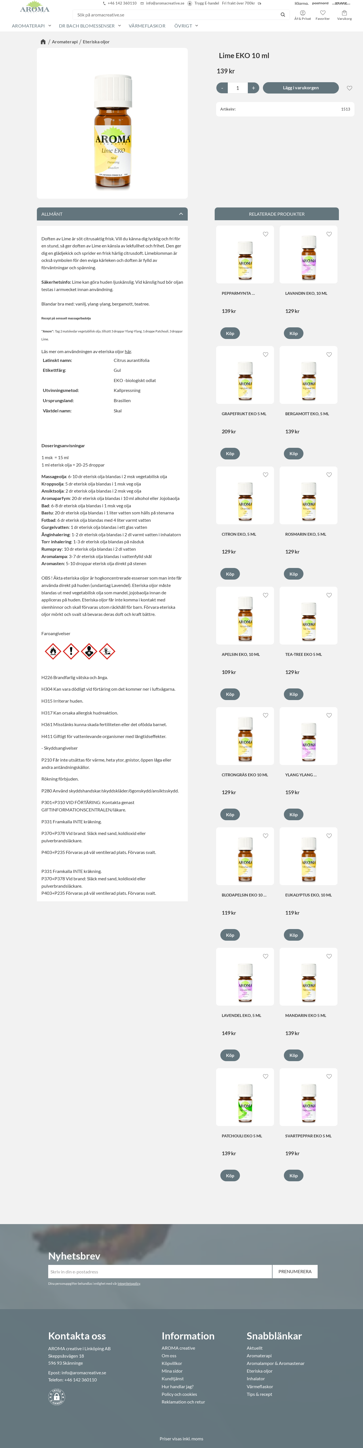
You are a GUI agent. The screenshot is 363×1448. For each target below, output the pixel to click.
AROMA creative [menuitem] (178, 1348)
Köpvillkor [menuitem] (172, 1363)
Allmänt (51, 214)
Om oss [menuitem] (169, 1355)
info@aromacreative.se (84, 1372)
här (128, 351)
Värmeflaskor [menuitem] (147, 25)
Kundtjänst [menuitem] (173, 1378)
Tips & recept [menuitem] (259, 1394)
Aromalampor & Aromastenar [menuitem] (276, 1363)
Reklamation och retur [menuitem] (183, 1401)
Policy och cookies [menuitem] (179, 1394)
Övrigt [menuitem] (183, 25)
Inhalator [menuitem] (256, 1378)
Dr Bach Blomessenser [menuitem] (87, 25)
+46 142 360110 (80, 1379)
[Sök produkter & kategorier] (174, 15)
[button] (323, 13)
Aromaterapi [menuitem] (28, 25)
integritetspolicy (129, 1283)
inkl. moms (193, 1438)
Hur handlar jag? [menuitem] (177, 1386)
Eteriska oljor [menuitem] (260, 1370)
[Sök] (283, 15)
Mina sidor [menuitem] (172, 1370)
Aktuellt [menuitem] (255, 1348)
